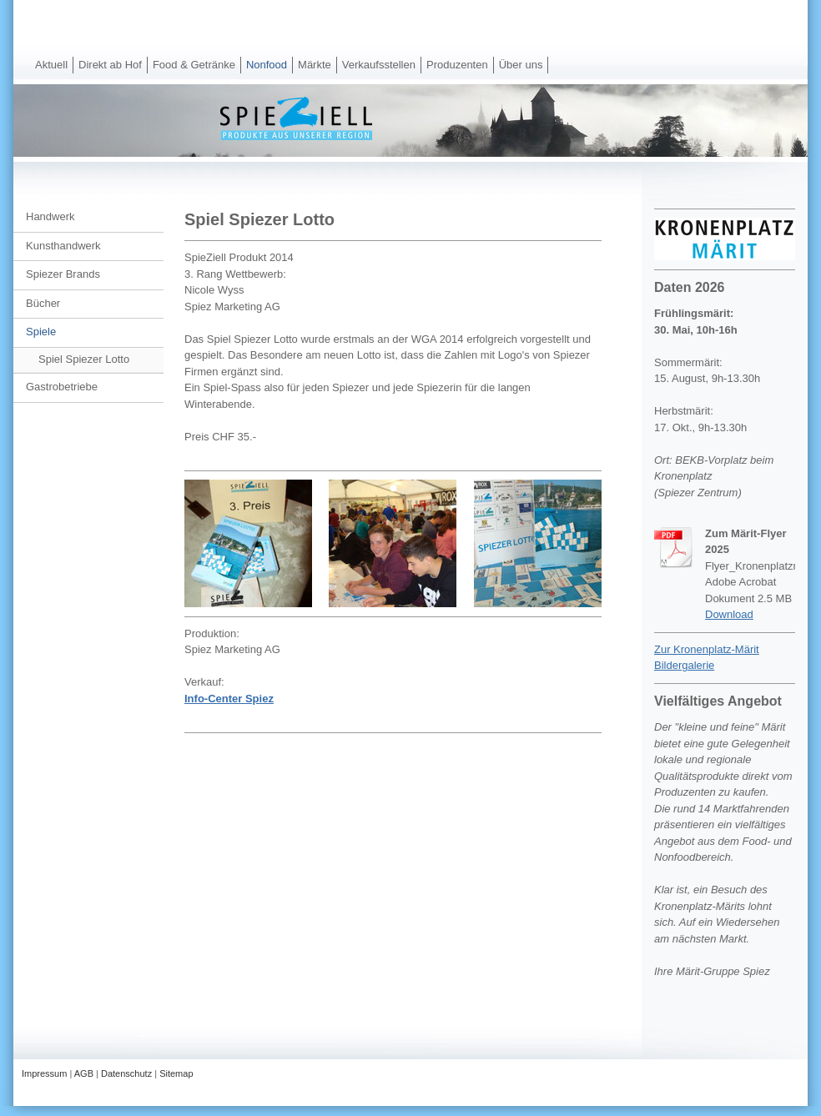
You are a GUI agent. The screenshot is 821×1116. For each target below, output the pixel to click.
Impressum (44, 1073)
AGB (83, 1073)
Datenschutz (126, 1073)
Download (729, 614)
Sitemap (176, 1073)
